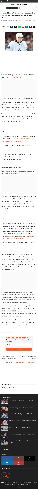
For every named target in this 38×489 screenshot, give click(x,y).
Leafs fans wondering (24, 157)
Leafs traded (17, 105)
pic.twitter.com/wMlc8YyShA (13, 141)
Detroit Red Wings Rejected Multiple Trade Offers (22, 420)
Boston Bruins (25, 20)
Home (2, 7)
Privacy (4, 475)
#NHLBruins (29, 236)
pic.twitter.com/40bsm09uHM (13, 238)
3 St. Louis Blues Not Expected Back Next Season (22, 414)
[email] (19, 344)
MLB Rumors (30, 362)
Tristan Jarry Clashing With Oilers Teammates (21, 434)
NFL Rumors (10, 362)
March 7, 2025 (25, 145)
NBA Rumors (20, 362)
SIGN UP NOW (19, 349)
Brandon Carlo (23, 110)
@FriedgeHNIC (25, 138)
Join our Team (6, 473)
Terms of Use (6, 478)
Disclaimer (5, 476)
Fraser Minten (16, 77)
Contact (4, 472)
